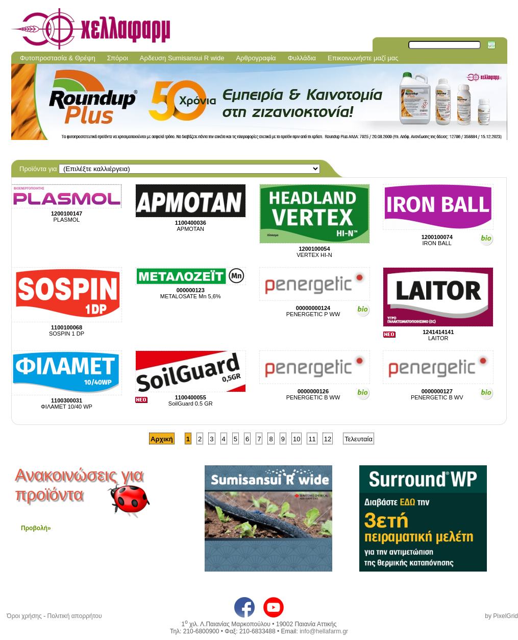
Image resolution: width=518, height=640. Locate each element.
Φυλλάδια (302, 58)
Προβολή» (36, 528)
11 (311, 439)
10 (296, 439)
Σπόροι (117, 58)
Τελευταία (358, 439)
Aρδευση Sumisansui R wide (182, 58)
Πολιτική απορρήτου (74, 616)
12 (327, 439)
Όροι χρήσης (24, 616)
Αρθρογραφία (256, 58)
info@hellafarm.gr (324, 631)
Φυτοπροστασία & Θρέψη (57, 58)
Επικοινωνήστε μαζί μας (363, 58)
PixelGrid (505, 616)
